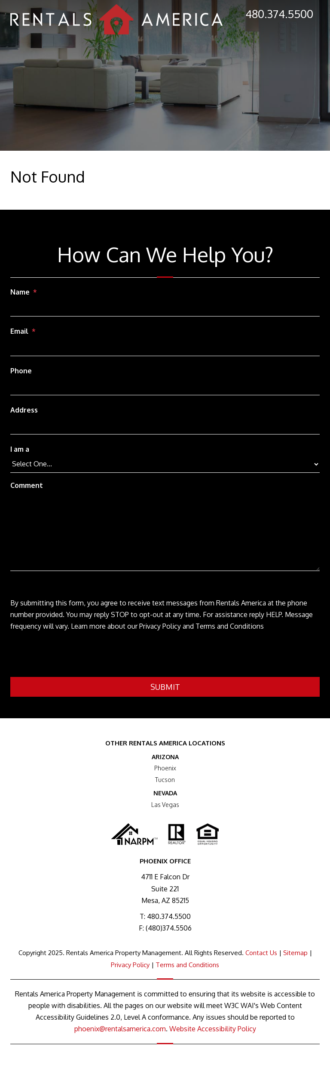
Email (19, 331)
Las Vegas (165, 804)
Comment (26, 485)
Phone (21, 370)
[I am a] (165, 464)
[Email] (165, 348)
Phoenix (165, 768)
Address (24, 410)
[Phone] (165, 387)
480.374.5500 (279, 13)
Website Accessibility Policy (212, 1028)
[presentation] (75, 656)
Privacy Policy (130, 965)
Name (20, 292)
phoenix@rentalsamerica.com (120, 1028)
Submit (165, 687)
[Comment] (165, 532)
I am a (19, 449)
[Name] (165, 308)
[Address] (165, 426)
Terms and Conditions (187, 965)
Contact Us (261, 953)
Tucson (165, 779)
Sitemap (295, 953)
